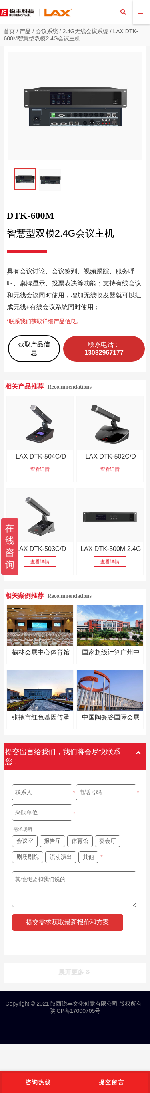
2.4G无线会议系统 (85, 31)
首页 (9, 31)
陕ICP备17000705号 (75, 1011)
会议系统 (47, 31)
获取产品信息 (34, 348)
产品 (25, 31)
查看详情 (40, 469)
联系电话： (104, 348)
